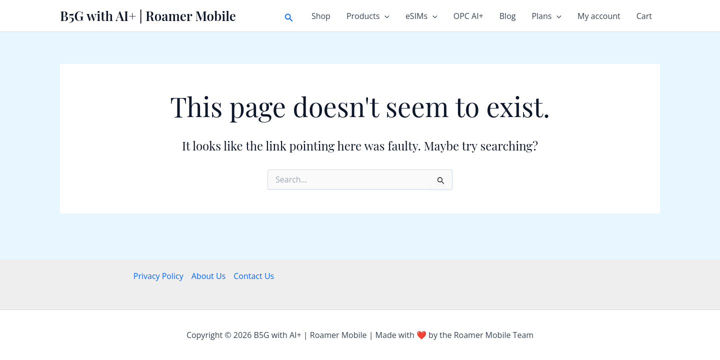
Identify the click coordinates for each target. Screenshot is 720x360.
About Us (209, 276)
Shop (321, 16)
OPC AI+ (469, 16)
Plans (547, 16)
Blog (508, 16)
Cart (644, 16)
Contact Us (254, 276)
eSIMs (422, 16)
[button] (289, 16)
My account (599, 16)
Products (368, 16)
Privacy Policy (159, 276)
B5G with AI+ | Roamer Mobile (148, 15)
